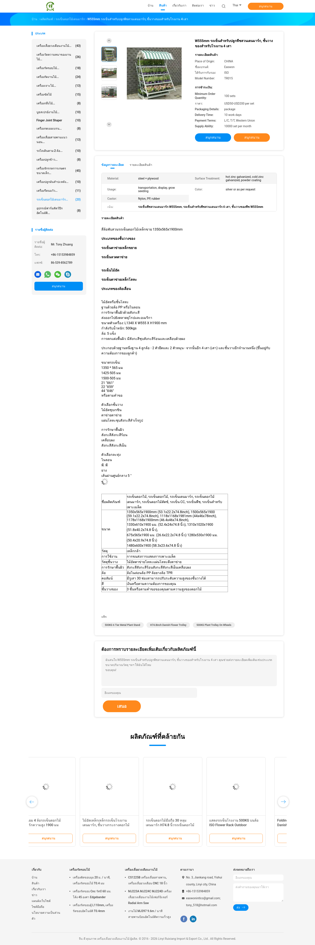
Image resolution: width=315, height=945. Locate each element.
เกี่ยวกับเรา (39, 889)
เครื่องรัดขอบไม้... (59, 68)
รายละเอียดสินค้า (141, 164)
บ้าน (34, 877)
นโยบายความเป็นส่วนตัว (46, 915)
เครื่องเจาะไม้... (59, 86)
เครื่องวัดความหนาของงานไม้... (59, 57)
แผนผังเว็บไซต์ (41, 901)
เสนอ (122, 706)
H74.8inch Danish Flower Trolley (168, 625)
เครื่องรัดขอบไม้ (79, 869)
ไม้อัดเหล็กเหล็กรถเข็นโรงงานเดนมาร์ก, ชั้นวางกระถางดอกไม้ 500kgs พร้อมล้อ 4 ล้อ (121, 825)
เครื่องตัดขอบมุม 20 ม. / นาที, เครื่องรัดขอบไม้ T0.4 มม (91, 880)
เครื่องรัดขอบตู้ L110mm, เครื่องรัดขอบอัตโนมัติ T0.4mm (93, 908)
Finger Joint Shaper (59, 120)
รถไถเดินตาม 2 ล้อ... (59, 151)
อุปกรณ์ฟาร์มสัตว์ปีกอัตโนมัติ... (59, 211)
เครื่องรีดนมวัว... (59, 191)
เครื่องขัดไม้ (59, 94)
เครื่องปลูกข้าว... (59, 159)
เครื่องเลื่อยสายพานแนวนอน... (59, 140)
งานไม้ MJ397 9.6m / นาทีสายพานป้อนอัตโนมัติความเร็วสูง (149, 914)
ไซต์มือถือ (38, 906)
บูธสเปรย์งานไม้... (59, 112)
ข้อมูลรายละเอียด (112, 164)
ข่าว (34, 895)
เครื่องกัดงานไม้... (59, 77)
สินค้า (35, 883)
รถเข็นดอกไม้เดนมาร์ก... (59, 199)
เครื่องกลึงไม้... (59, 103)
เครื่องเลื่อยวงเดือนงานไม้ (141, 869)
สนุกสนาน (265, 6)
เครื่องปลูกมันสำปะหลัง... (59, 182)
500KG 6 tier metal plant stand (122, 625)
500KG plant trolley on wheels (213, 625)
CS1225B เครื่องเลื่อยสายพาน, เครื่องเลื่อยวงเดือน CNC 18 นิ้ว (147, 880)
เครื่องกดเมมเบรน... (59, 128)
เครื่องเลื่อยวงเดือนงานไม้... (59, 46)
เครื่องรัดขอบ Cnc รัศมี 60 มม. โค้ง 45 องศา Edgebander (92, 894)
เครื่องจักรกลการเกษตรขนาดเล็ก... (59, 171)
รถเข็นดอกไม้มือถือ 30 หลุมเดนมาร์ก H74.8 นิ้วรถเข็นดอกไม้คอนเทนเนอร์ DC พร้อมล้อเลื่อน (185, 825)
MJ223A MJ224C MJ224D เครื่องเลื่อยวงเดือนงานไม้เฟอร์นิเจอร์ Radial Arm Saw (150, 897)
